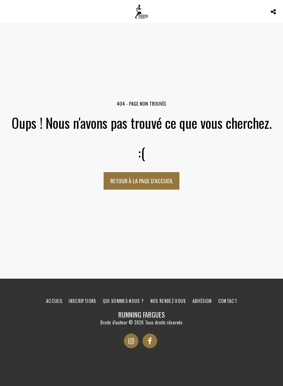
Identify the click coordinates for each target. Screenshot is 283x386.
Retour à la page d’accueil (141, 181)
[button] (8, 11)
